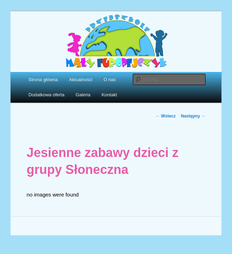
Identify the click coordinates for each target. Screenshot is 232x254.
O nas (109, 79)
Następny (193, 116)
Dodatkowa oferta (47, 94)
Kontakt (109, 94)
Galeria (83, 94)
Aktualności (80, 79)
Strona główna (43, 79)
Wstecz (166, 116)
